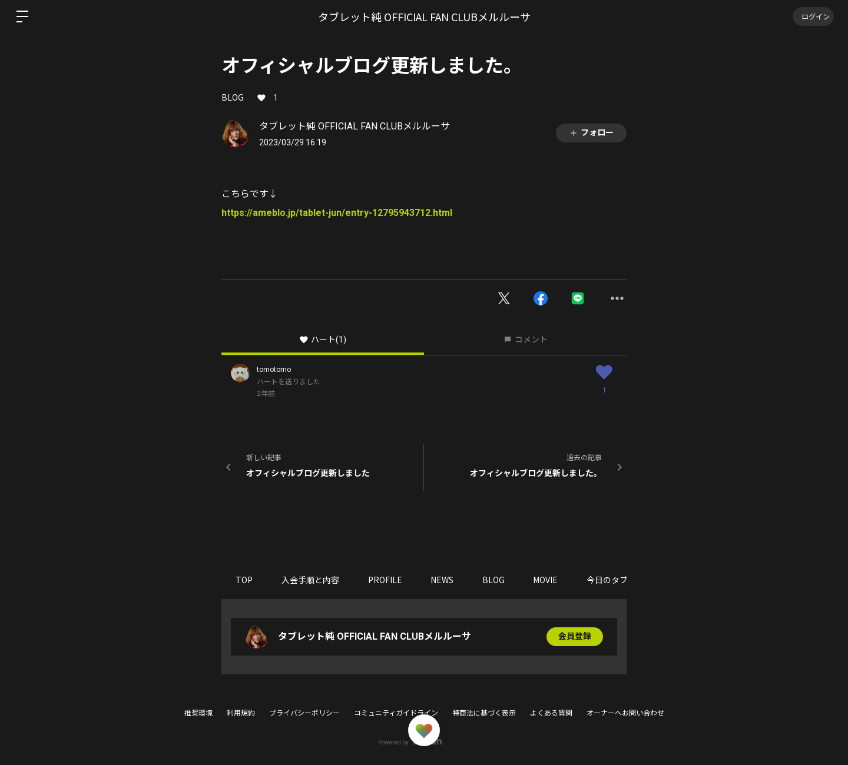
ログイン (813, 16)
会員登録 (574, 636)
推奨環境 (198, 713)
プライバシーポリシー (304, 713)
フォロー (591, 133)
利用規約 (241, 713)
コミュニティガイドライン (396, 713)
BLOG (232, 97)
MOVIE (550, 580)
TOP (244, 580)
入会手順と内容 (311, 580)
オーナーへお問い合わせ (625, 713)
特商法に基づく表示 (484, 713)
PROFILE (387, 580)
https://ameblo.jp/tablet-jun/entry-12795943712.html (336, 212)
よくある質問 (551, 713)
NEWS (444, 580)
